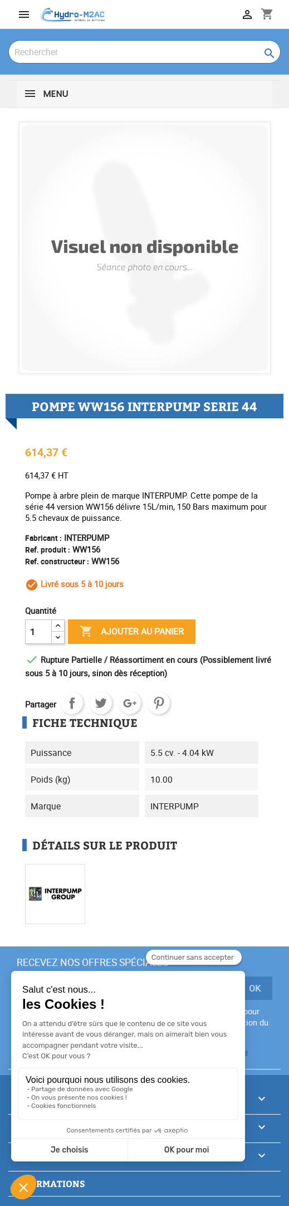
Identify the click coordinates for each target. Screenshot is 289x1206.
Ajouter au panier (132, 631)
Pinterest (159, 703)
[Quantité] (38, 631)
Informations (49, 1183)
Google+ (130, 703)
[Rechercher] (144, 52)
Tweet (101, 703)
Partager (72, 703)
